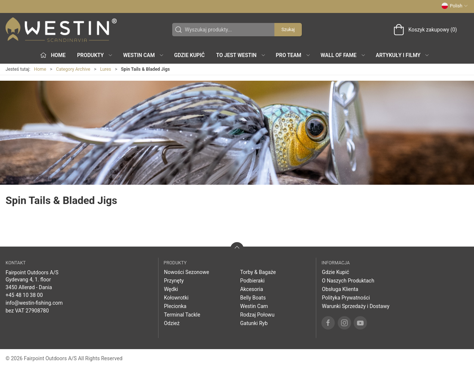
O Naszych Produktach (348, 281)
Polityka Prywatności (346, 298)
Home (40, 69)
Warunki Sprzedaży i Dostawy (355, 306)
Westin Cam (254, 306)
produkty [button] (95, 55)
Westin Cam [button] (143, 55)
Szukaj (288, 29)
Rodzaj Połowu (257, 315)
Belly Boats (253, 298)
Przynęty (174, 281)
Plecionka (175, 306)
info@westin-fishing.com (34, 303)
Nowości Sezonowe (186, 272)
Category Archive (73, 69)
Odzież (172, 323)
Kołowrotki (176, 298)
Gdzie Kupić (189, 55)
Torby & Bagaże (258, 272)
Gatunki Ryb (253, 323)
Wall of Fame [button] (343, 55)
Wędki (171, 289)
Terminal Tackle (182, 315)
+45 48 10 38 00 (24, 295)
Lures (105, 69)
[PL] (61, 29)
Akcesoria (251, 289)
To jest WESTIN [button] (241, 55)
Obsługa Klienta (340, 289)
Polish (454, 6)
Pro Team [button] (293, 55)
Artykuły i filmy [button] (403, 55)
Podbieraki (252, 281)
